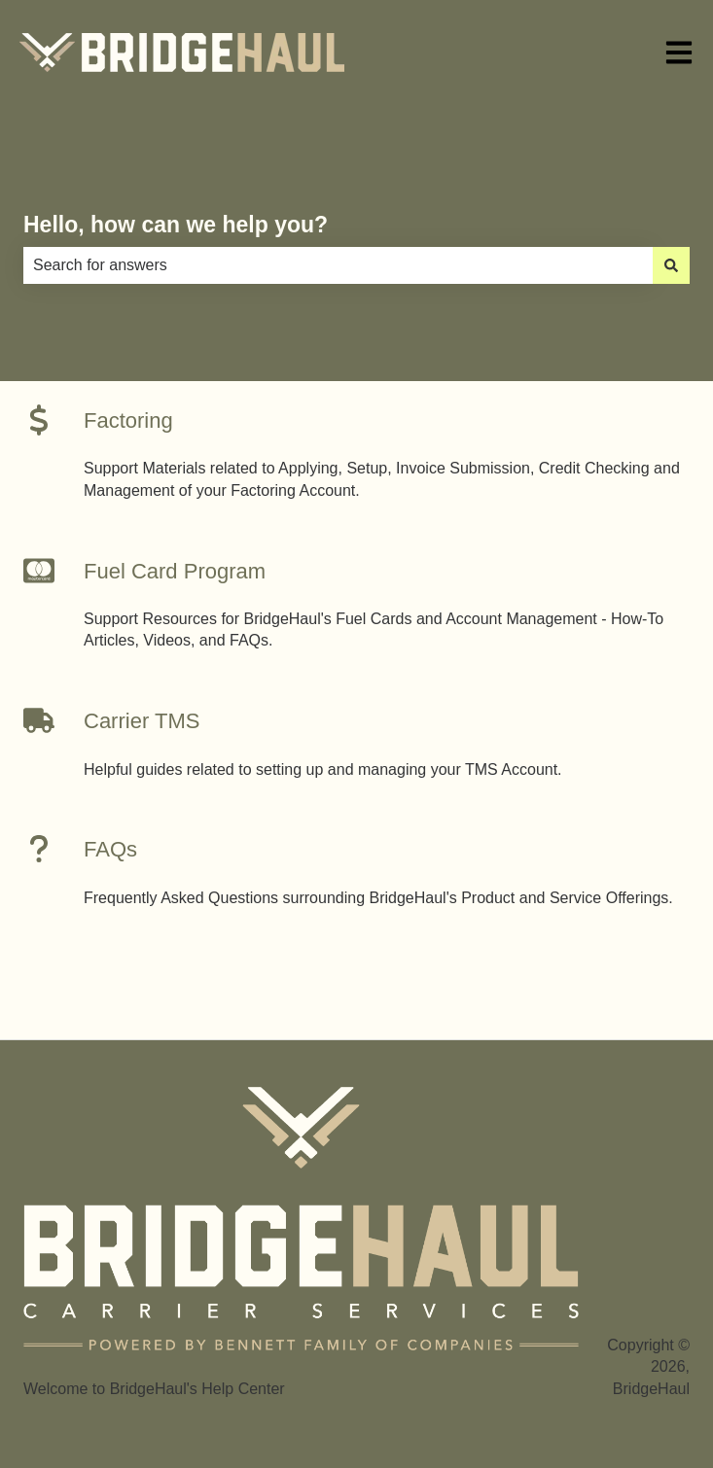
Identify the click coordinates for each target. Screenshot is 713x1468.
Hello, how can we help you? (175, 224)
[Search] (671, 265)
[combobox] (338, 265)
